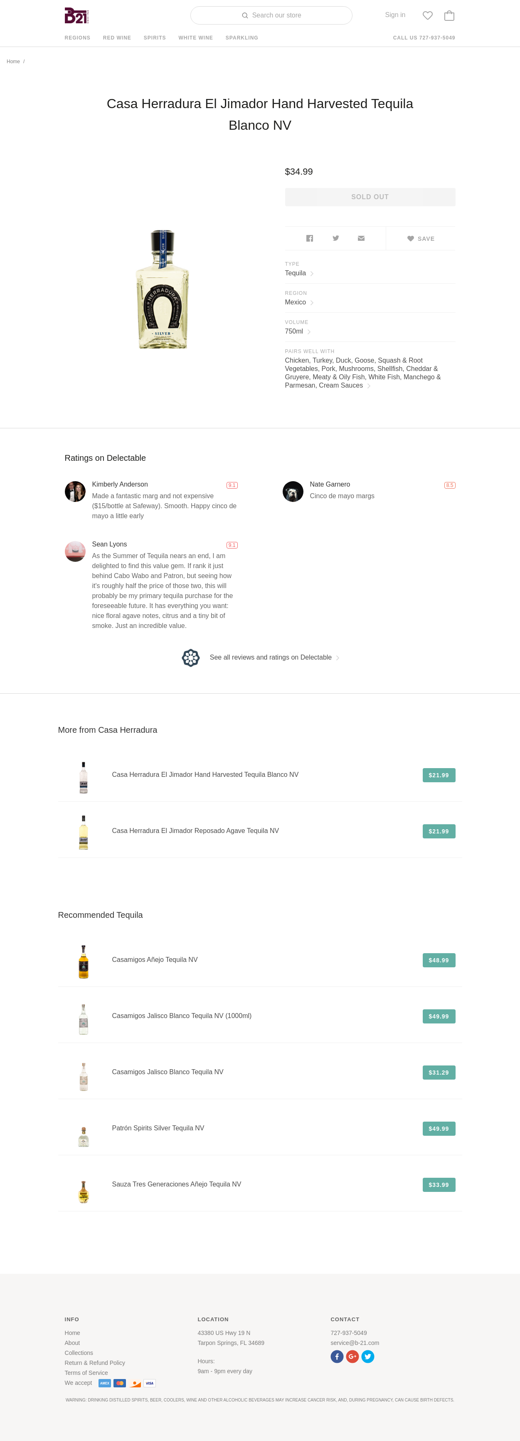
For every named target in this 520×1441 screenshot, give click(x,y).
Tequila (299, 273)
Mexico (299, 302)
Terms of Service (86, 1372)
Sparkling (242, 38)
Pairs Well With (310, 351)
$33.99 (439, 1184)
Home (13, 61)
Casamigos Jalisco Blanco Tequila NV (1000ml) (182, 1015)
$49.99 (439, 1016)
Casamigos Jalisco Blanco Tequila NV (168, 1071)
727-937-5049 (348, 1333)
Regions (78, 38)
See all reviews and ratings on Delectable (259, 657)
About (72, 1343)
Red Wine (117, 38)
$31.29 (439, 1072)
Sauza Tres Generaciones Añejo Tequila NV (177, 1184)
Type (292, 264)
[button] (338, 1355)
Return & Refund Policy (95, 1362)
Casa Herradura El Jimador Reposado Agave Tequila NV (195, 830)
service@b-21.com (354, 1343)
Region (296, 293)
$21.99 (439, 775)
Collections (79, 1353)
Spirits (155, 38)
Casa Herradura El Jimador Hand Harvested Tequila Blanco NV (205, 774)
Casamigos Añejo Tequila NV (155, 959)
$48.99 (439, 960)
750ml (298, 331)
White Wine (196, 38)
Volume (297, 322)
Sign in (395, 14)
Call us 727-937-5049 (424, 38)
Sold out (370, 196)
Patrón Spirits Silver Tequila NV (158, 1128)
